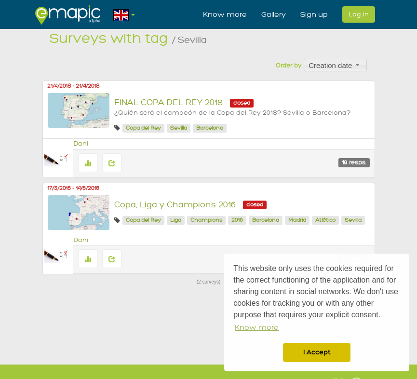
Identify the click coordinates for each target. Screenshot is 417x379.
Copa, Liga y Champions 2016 (175, 204)
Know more (225, 14)
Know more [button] (257, 328)
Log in (359, 14)
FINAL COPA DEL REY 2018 (168, 102)
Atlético (325, 220)
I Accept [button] (316, 352)
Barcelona (209, 128)
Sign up (314, 14)
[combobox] (335, 65)
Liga (175, 220)
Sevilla (178, 128)
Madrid (297, 220)
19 (354, 162)
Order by (288, 65)
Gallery (273, 14)
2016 (237, 220)
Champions (206, 220)
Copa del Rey (143, 128)
